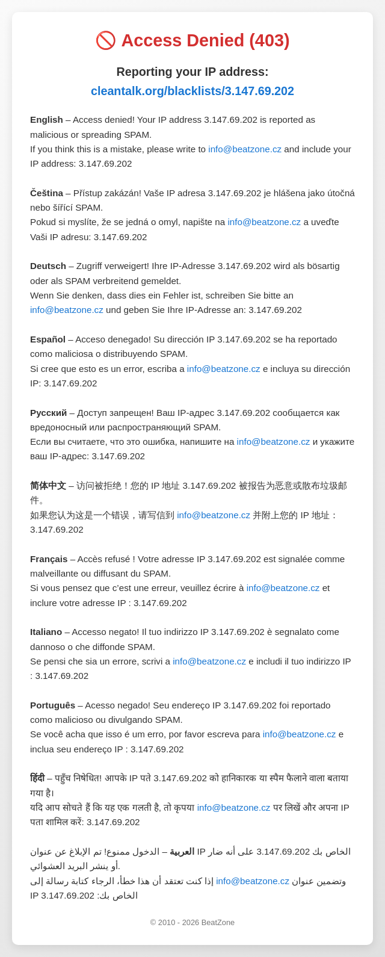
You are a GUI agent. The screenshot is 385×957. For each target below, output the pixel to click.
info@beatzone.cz (245, 149)
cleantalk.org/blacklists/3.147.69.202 (192, 91)
